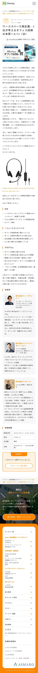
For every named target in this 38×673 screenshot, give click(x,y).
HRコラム (8, 603)
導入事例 (8, 592)
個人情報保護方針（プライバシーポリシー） (18, 634)
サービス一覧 (9, 532)
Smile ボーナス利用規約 (13, 651)
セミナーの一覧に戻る (19, 466)
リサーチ (19, 572)
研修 (19, 577)
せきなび (19, 541)
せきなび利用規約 (11, 647)
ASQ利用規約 (9, 654)
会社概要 (8, 629)
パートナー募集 (10, 614)
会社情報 (8, 624)
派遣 (19, 586)
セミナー (8, 608)
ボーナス (19, 546)
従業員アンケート (19, 559)
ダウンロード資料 (11, 597)
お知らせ (8, 619)
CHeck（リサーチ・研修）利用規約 (17, 658)
